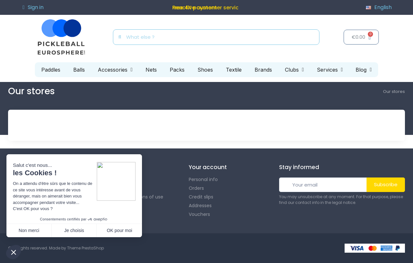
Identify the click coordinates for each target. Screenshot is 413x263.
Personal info (203, 179)
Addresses (200, 205)
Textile (234, 69)
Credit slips (201, 197)
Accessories (115, 70)
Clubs (294, 70)
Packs (177, 69)
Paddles (50, 69)
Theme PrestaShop (85, 248)
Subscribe (386, 184)
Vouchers (199, 214)
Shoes (205, 69)
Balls (79, 69)
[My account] (33, 7)
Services (330, 70)
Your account (208, 167)
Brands (263, 69)
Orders (196, 188)
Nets (151, 69)
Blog (364, 70)
